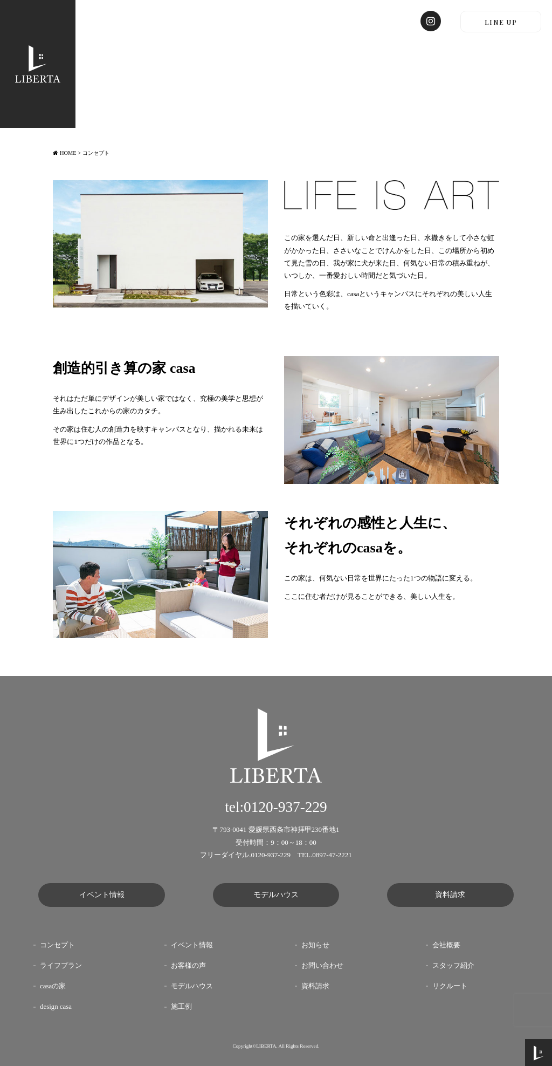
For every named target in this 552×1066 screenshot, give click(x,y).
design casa (56, 1006)
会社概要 (446, 945)
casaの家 (53, 986)
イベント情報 (102, 895)
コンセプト (57, 945)
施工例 (181, 1006)
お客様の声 (188, 965)
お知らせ (315, 945)
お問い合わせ (322, 965)
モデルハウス (276, 895)
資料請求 (450, 895)
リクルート (449, 986)
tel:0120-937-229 (276, 807)
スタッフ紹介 (453, 965)
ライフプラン (61, 965)
